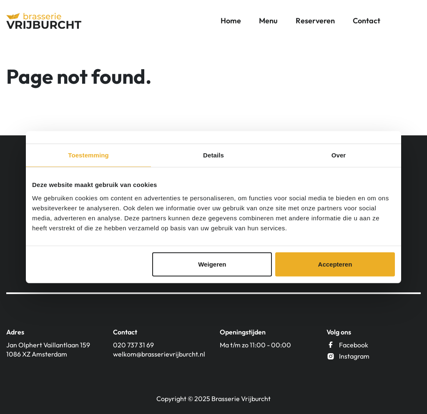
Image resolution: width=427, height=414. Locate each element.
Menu (268, 20)
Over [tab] (339, 155)
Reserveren (315, 20)
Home (231, 20)
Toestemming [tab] (88, 155)
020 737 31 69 (133, 345)
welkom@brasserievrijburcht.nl (159, 354)
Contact (366, 20)
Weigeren (212, 263)
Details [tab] (213, 155)
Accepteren (335, 263)
